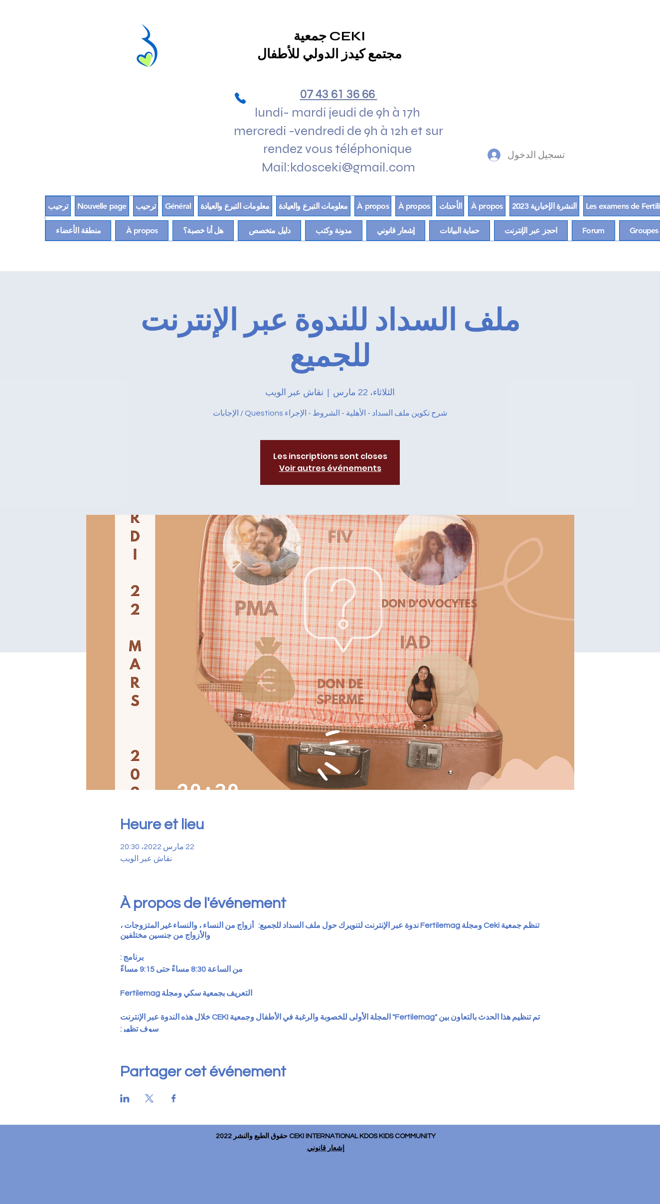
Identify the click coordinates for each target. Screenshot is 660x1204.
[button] (78, 230)
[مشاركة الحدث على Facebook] (173, 1098)
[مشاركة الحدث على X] (149, 1098)
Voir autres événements (330, 468)
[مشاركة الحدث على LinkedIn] (125, 1098)
